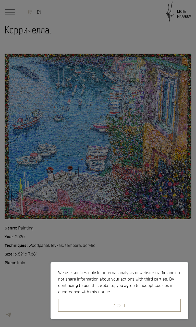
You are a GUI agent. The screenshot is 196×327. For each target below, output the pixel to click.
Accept (119, 305)
